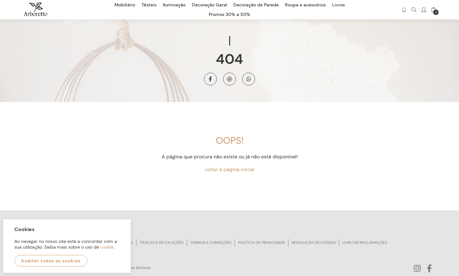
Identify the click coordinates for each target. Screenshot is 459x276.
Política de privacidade (261, 242)
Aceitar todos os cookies (51, 261)
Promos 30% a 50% (229, 14)
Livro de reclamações (364, 242)
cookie (107, 247)
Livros (338, 5)
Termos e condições (210, 242)
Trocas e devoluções (162, 242)
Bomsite (143, 267)
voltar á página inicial (229, 169)
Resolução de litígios (314, 242)
